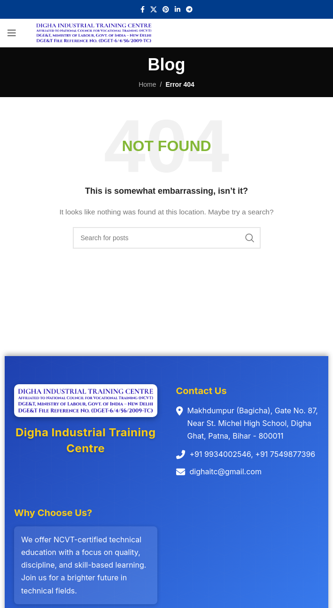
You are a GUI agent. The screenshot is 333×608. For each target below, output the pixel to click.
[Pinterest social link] (166, 9)
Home (147, 84)
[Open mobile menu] (11, 32)
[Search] (167, 238)
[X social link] (153, 9)
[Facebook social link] (142, 9)
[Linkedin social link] (177, 9)
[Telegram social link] (189, 9)
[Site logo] (94, 32)
